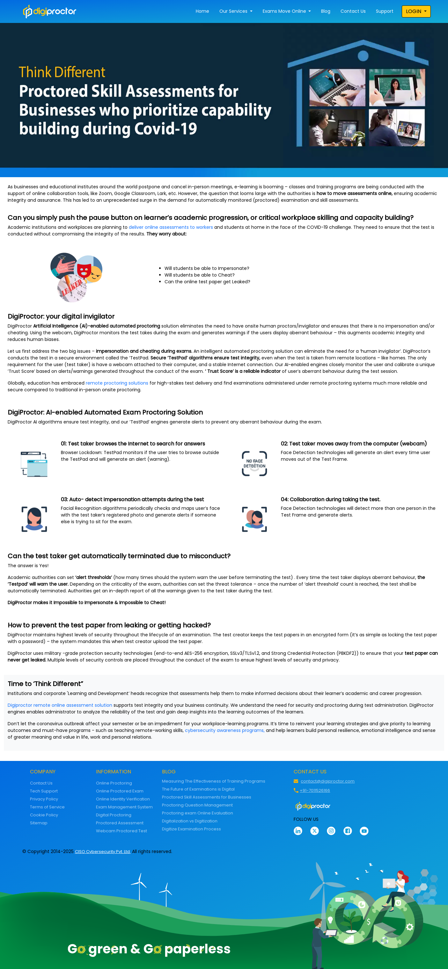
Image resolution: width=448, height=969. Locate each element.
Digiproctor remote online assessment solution (60, 705)
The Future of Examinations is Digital (198, 789)
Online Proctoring (114, 783)
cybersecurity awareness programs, (225, 730)
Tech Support (44, 791)
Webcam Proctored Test (121, 831)
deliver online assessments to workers (171, 227)
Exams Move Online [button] (285, 11)
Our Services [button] (234, 11)
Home (202, 11)
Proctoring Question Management (197, 805)
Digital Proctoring (113, 815)
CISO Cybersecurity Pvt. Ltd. (103, 852)
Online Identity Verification (123, 799)
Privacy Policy (44, 799)
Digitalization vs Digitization (189, 821)
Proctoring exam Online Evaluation (197, 813)
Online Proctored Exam (119, 791)
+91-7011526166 (315, 790)
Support (384, 11)
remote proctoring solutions (117, 383)
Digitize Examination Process (191, 829)
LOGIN (414, 11)
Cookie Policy (44, 815)
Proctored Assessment (119, 823)
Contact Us (353, 11)
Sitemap (39, 823)
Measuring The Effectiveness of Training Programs (213, 781)
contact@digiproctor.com (328, 781)
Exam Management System (124, 807)
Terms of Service (47, 807)
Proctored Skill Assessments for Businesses (206, 797)
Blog (325, 11)
